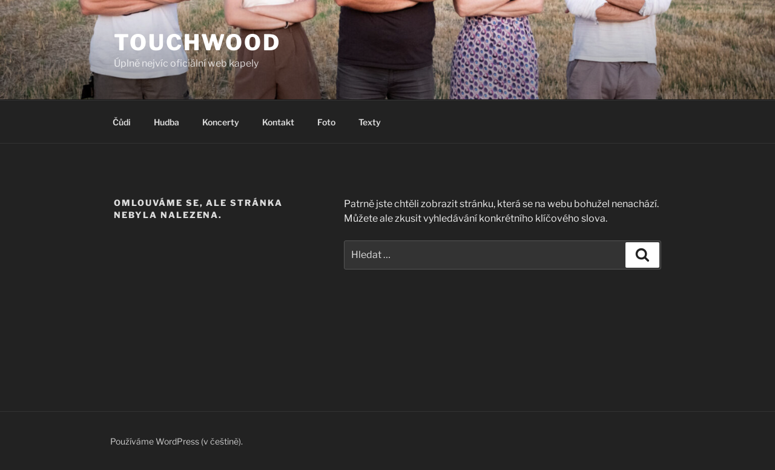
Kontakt (278, 122)
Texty (369, 122)
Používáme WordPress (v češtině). (176, 441)
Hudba (166, 122)
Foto (326, 122)
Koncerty (220, 122)
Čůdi (122, 122)
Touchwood (197, 42)
